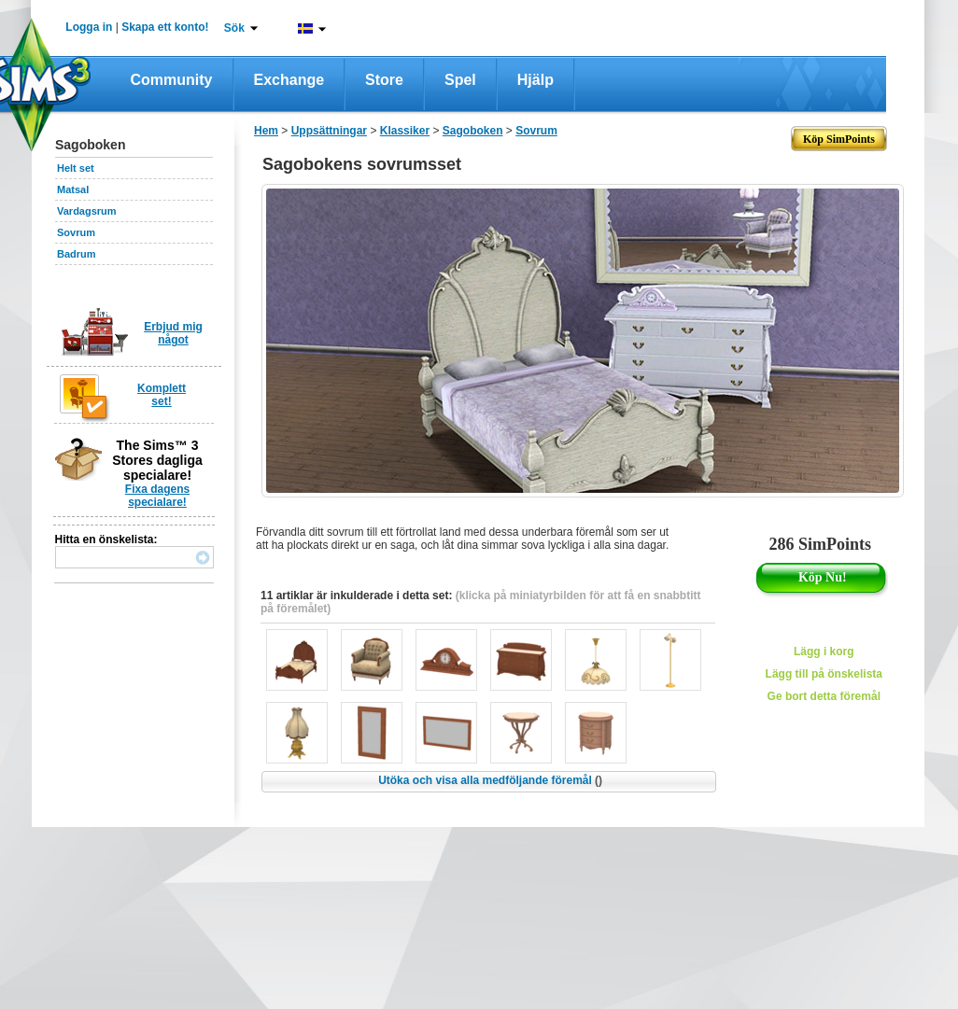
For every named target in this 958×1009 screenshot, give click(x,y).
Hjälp (535, 80)
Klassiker (405, 130)
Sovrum (76, 232)
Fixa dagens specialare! (157, 496)
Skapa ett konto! (164, 27)
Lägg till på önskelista (824, 673)
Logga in (88, 27)
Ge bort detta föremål (824, 696)
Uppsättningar (329, 130)
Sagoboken (473, 130)
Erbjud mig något (173, 333)
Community (172, 80)
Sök (234, 28)
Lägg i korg (824, 651)
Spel (460, 80)
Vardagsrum (87, 211)
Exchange (289, 80)
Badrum (76, 253)
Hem (266, 130)
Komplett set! (161, 395)
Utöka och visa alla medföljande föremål (490, 780)
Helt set (75, 168)
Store (384, 80)
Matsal (73, 189)
